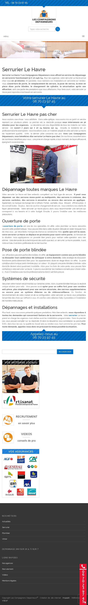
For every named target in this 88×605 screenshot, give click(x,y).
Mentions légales (9, 581)
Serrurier (6, 527)
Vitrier (4, 539)
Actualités (6, 521)
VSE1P (5, 601)
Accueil (39, 51)
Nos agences (7, 563)
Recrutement (7, 569)
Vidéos (5, 575)
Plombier (6, 533)
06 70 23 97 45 (44, 101)
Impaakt (66, 598)
